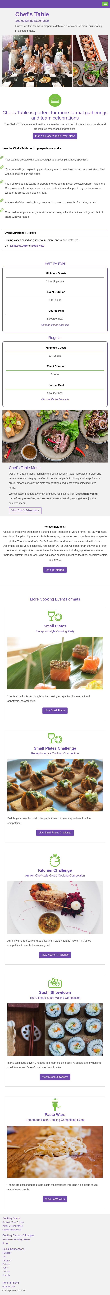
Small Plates (55, 626)
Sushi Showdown (55, 992)
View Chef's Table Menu (25, 510)
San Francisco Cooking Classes (16, 1239)
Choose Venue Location (55, 325)
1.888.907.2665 (19, 245)
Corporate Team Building (13, 1222)
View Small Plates (55, 710)
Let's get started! (55, 570)
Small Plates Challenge (55, 748)
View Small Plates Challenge (55, 832)
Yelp (4, 1256)
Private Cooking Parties (12, 1226)
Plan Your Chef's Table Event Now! (55, 136)
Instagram (6, 1260)
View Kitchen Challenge (55, 954)
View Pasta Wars (55, 1199)
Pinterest (6, 1264)
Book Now (37, 245)
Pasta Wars (55, 1114)
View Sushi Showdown (55, 1077)
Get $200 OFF (8, 1287)
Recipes (5, 1243)
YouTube (6, 1271)
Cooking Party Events (11, 1230)
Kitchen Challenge (55, 870)
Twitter (5, 1268)
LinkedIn (6, 1275)
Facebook (6, 1253)
